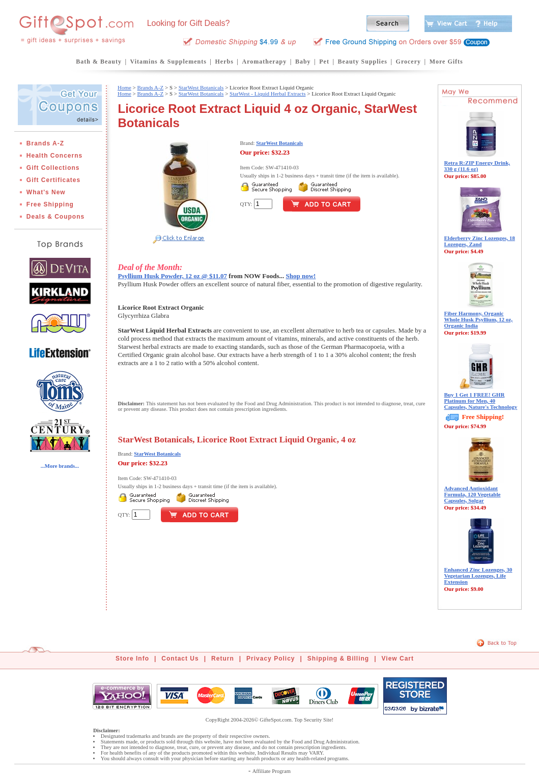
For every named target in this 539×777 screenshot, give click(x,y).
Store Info (132, 658)
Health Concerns (54, 155)
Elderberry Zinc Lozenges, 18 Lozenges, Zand (479, 241)
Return (222, 658)
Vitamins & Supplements (168, 61)
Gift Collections (53, 167)
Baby (303, 61)
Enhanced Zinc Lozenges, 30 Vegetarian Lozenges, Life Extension (478, 575)
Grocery (408, 61)
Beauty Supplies (362, 61)
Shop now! (301, 276)
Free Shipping (50, 204)
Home (124, 87)
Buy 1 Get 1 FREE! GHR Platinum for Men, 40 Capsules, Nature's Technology (481, 401)
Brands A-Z (45, 143)
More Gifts (446, 61)
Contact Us (179, 658)
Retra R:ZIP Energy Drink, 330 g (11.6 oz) (477, 166)
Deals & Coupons (55, 216)
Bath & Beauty (99, 61)
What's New (46, 192)
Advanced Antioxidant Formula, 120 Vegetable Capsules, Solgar (472, 494)
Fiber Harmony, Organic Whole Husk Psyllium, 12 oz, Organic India (478, 319)
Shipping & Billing (338, 658)
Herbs (224, 61)
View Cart (398, 658)
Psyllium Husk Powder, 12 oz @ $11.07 (173, 276)
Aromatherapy (264, 61)
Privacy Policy (270, 658)
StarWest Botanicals (201, 87)
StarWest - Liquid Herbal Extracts (267, 94)
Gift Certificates (53, 180)
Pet (324, 61)
